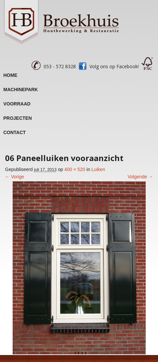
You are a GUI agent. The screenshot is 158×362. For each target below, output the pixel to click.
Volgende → (140, 176)
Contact (14, 132)
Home (10, 75)
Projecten (17, 118)
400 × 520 (74, 169)
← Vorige (14, 176)
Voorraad (17, 103)
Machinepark (20, 89)
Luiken (98, 169)
